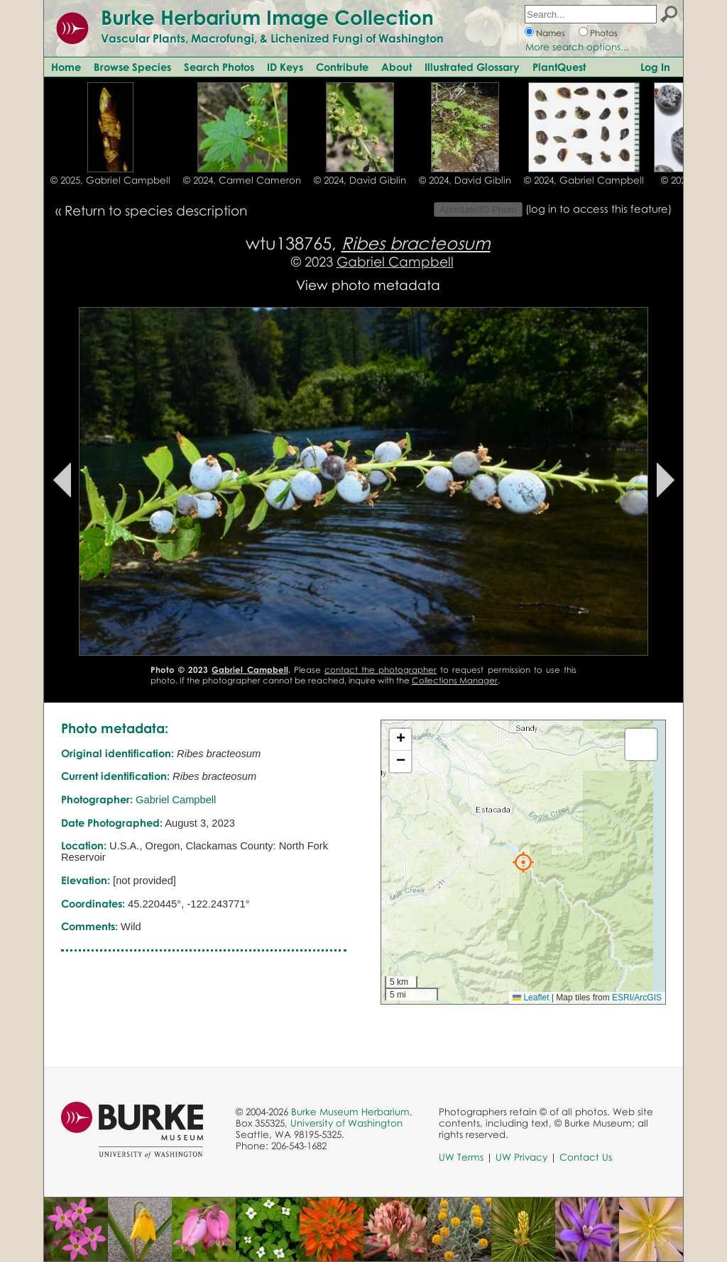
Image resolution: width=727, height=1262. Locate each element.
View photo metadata (368, 285)
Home (66, 66)
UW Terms (461, 1157)
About (396, 66)
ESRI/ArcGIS (637, 998)
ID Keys (285, 66)
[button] (523, 862)
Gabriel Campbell (395, 261)
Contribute (342, 66)
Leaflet (531, 998)
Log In (655, 66)
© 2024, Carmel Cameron (242, 180)
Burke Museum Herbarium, (351, 1111)
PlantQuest (559, 66)
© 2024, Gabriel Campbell (584, 180)
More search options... (577, 46)
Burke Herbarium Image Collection (267, 17)
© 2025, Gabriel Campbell (110, 180)
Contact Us (585, 1157)
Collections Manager (455, 680)
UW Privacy (521, 1157)
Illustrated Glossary (472, 66)
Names (550, 33)
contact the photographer (380, 669)
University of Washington (346, 1123)
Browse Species (132, 66)
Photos (604, 33)
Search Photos (219, 66)
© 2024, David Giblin (360, 180)
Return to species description (156, 210)
